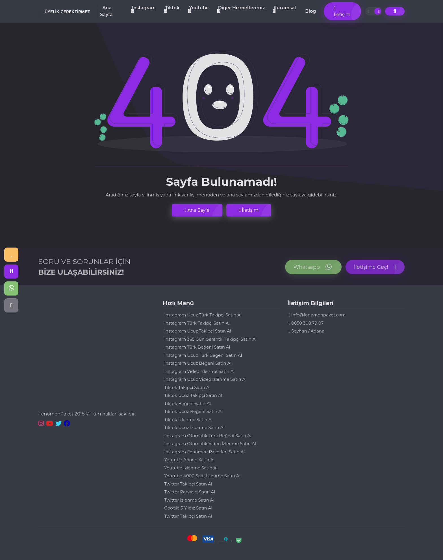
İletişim (342, 11)
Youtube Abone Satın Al (189, 459)
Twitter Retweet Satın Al (189, 492)
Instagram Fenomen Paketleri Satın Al (204, 451)
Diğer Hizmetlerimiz (241, 7)
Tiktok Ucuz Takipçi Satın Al (193, 395)
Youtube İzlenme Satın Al (191, 468)
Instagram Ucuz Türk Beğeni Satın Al (203, 355)
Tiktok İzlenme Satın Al (188, 419)
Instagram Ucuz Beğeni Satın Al (197, 363)
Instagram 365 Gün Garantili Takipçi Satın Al (210, 339)
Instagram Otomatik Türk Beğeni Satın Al (207, 435)
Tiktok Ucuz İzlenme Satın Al (194, 427)
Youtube (199, 7)
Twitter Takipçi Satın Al (188, 484)
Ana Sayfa (106, 11)
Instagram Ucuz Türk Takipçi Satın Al (203, 315)
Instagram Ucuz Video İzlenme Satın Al (205, 379)
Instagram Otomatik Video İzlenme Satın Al (210, 443)
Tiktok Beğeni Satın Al (187, 403)
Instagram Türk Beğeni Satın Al (197, 347)
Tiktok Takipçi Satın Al (187, 387)
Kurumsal (284, 7)
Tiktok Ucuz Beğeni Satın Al (193, 411)
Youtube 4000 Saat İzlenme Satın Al (202, 475)
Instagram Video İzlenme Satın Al (199, 371)
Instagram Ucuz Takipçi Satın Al (197, 331)
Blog (310, 11)
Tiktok (172, 7)
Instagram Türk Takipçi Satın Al (197, 323)
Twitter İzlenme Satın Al (189, 500)
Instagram (144, 7)
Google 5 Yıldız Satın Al (188, 508)
